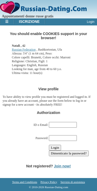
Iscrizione (29, 21)
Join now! (62, 166)
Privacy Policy (48, 181)
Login (90, 22)
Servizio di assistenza (73, 181)
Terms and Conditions (24, 181)
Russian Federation (24, 49)
